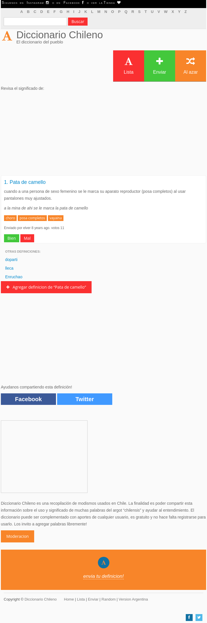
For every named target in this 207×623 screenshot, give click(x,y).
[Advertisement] (103, 135)
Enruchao (13, 277)
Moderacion (17, 536)
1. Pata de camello (25, 182)
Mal (27, 238)
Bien (11, 238)
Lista (129, 66)
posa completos (32, 218)
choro (10, 218)
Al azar (190, 66)
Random (109, 599)
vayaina (56, 218)
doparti (11, 259)
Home (69, 599)
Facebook (28, 399)
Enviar (159, 66)
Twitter (85, 399)
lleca (9, 268)
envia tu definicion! (103, 576)
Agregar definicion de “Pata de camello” (46, 287)
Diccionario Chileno (59, 34)
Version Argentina (133, 599)
